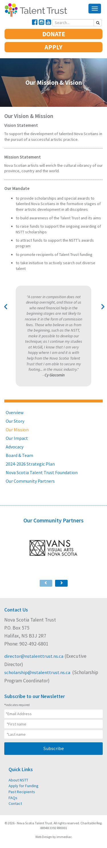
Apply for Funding (23, 785)
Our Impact (17, 438)
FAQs (13, 797)
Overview (14, 412)
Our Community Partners (30, 481)
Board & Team (19, 455)
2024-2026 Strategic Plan (30, 464)
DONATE (53, 34)
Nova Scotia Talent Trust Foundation (42, 472)
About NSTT (18, 780)
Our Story (15, 421)
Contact (15, 803)
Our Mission (17, 429)
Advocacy (14, 447)
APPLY (53, 47)
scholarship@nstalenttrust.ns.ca (37, 672)
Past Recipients (22, 791)
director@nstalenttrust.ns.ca (33, 656)
